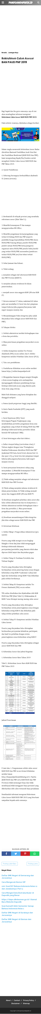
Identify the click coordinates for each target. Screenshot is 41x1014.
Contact (17, 1000)
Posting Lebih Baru (9, 864)
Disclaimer (15, 1003)
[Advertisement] (20, 28)
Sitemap (26, 1003)
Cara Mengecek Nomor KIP (13, 882)
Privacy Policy (28, 1000)
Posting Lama (33, 864)
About (8, 1000)
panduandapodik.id (20, 3)
